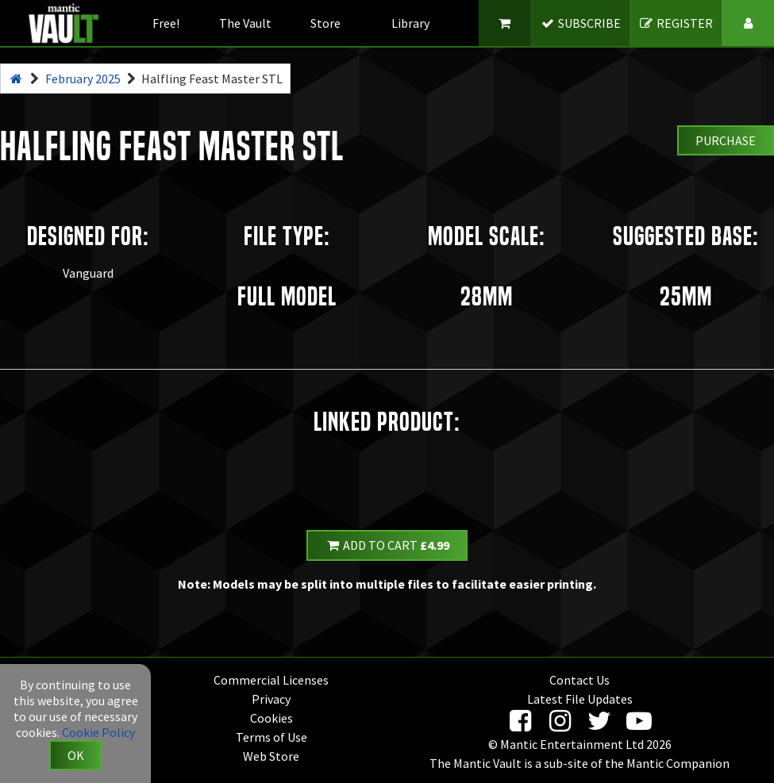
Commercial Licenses (271, 680)
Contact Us (579, 680)
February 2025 (83, 78)
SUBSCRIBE (580, 23)
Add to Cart (387, 545)
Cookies (271, 718)
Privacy (271, 699)
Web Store (271, 756)
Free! (165, 23)
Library (410, 23)
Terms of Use (271, 737)
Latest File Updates (580, 699)
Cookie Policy (98, 732)
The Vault (245, 23)
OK (75, 755)
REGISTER (676, 23)
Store (325, 23)
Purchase (725, 140)
